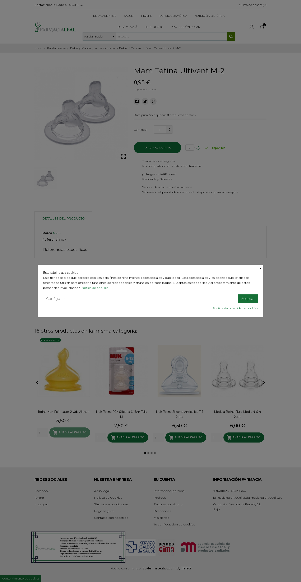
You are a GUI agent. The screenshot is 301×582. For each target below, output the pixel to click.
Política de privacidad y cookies (235, 308)
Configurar (55, 299)
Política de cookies (95, 287)
